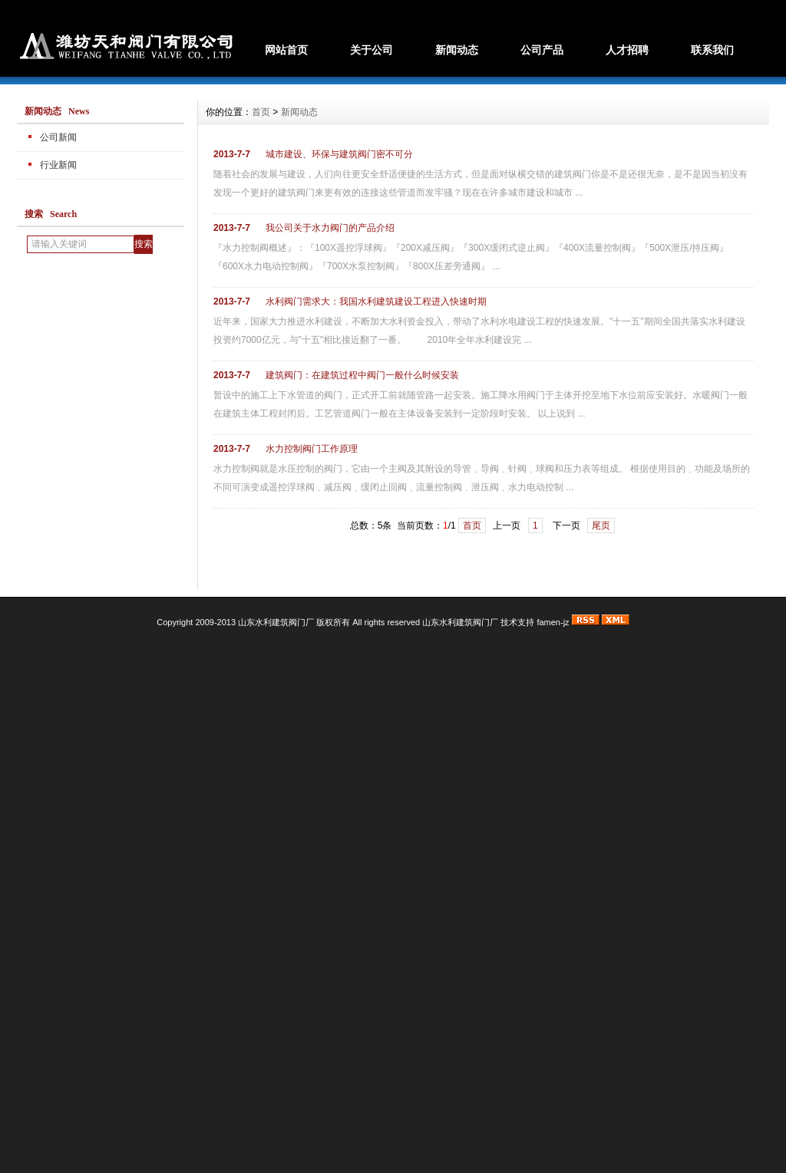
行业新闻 (58, 165)
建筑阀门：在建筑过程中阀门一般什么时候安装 (362, 375)
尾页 (601, 525)
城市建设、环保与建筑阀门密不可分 (339, 154)
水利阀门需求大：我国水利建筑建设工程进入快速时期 (376, 301)
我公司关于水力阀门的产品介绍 (330, 227)
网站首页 (286, 50)
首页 (261, 112)
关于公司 (371, 50)
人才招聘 (627, 50)
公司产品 (541, 50)
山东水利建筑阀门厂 (460, 622)
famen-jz (553, 622)
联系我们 (712, 50)
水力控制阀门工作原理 (312, 448)
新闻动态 (456, 50)
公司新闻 (58, 137)
